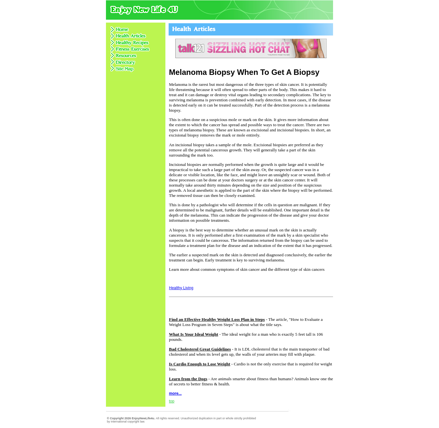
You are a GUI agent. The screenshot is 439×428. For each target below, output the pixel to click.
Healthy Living (181, 288)
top (171, 401)
